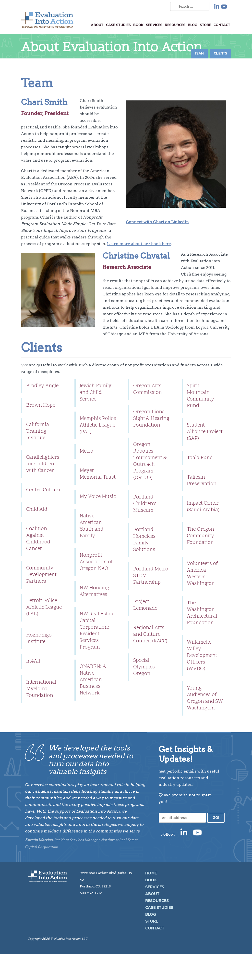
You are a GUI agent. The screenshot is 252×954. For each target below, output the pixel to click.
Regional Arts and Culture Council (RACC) (150, 634)
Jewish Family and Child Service (95, 393)
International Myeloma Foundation (41, 689)
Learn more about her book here (139, 243)
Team (199, 53)
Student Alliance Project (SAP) (205, 432)
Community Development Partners (41, 575)
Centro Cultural (44, 490)
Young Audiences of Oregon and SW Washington (205, 698)
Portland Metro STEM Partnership (150, 576)
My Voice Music (98, 496)
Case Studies (118, 24)
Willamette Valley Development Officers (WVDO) (202, 655)
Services (154, 24)
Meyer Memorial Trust (98, 474)
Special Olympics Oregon (144, 667)
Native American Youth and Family (91, 526)
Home (151, 873)
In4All (33, 661)
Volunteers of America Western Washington (202, 573)
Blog (192, 24)
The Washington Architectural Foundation (202, 613)
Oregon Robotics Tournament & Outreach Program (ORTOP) (150, 461)
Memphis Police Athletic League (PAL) (98, 425)
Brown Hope (40, 405)
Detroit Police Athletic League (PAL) (44, 607)
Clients (220, 53)
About (97, 24)
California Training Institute (37, 431)
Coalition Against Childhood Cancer (38, 538)
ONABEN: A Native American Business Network (93, 680)
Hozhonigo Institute (39, 638)
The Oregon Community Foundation (200, 536)
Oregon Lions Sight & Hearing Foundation (151, 419)
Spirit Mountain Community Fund (200, 396)
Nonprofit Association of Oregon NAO (96, 562)
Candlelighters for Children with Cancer (42, 464)
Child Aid (36, 509)
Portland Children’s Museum (144, 504)
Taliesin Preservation (201, 480)
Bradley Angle (42, 386)
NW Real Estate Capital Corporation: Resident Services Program (97, 631)
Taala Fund (200, 458)
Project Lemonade (145, 605)
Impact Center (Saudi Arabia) (203, 506)
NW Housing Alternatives (94, 591)
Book (138, 24)
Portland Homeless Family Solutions (144, 539)
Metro (86, 451)
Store (205, 24)
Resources (175, 24)
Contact (222, 24)
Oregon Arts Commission (147, 389)
